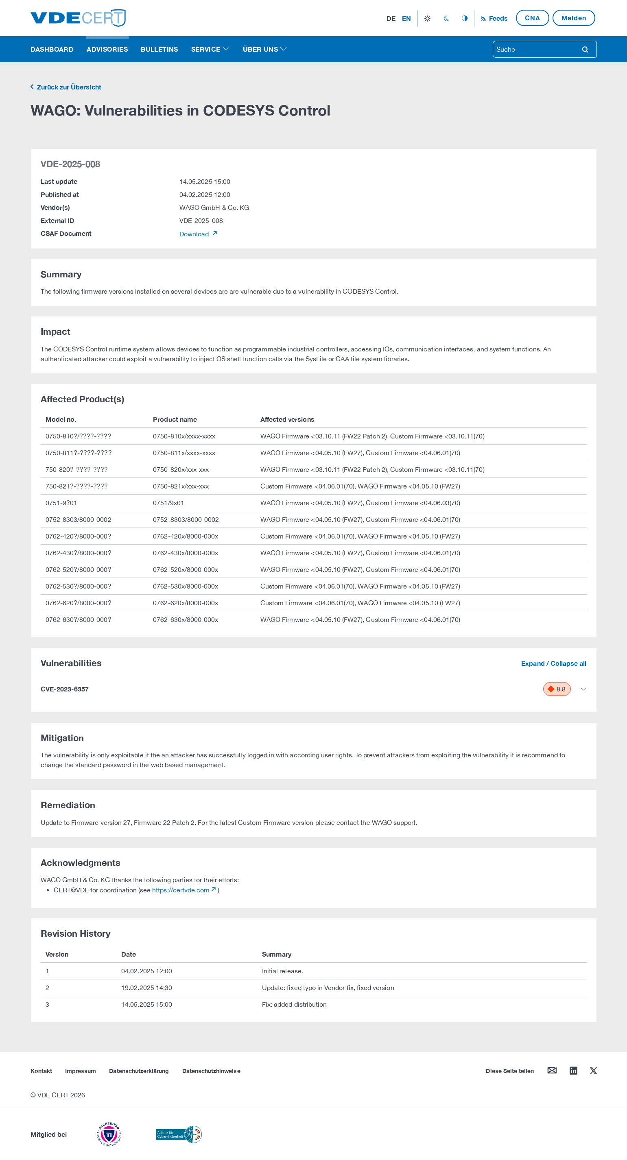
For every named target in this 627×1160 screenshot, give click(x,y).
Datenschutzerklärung (139, 1070)
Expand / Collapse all (553, 663)
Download (195, 234)
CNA (532, 18)
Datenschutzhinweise (211, 1070)
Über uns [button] (260, 49)
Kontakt (41, 1070)
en (406, 18)
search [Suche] (585, 49)
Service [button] (206, 49)
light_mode (427, 18)
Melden (573, 18)
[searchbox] (533, 49)
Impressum (80, 1070)
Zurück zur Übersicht (68, 87)
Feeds (497, 18)
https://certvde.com (181, 890)
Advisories (107, 49)
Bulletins (159, 49)
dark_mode (446, 18)
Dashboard (52, 49)
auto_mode (465, 18)
